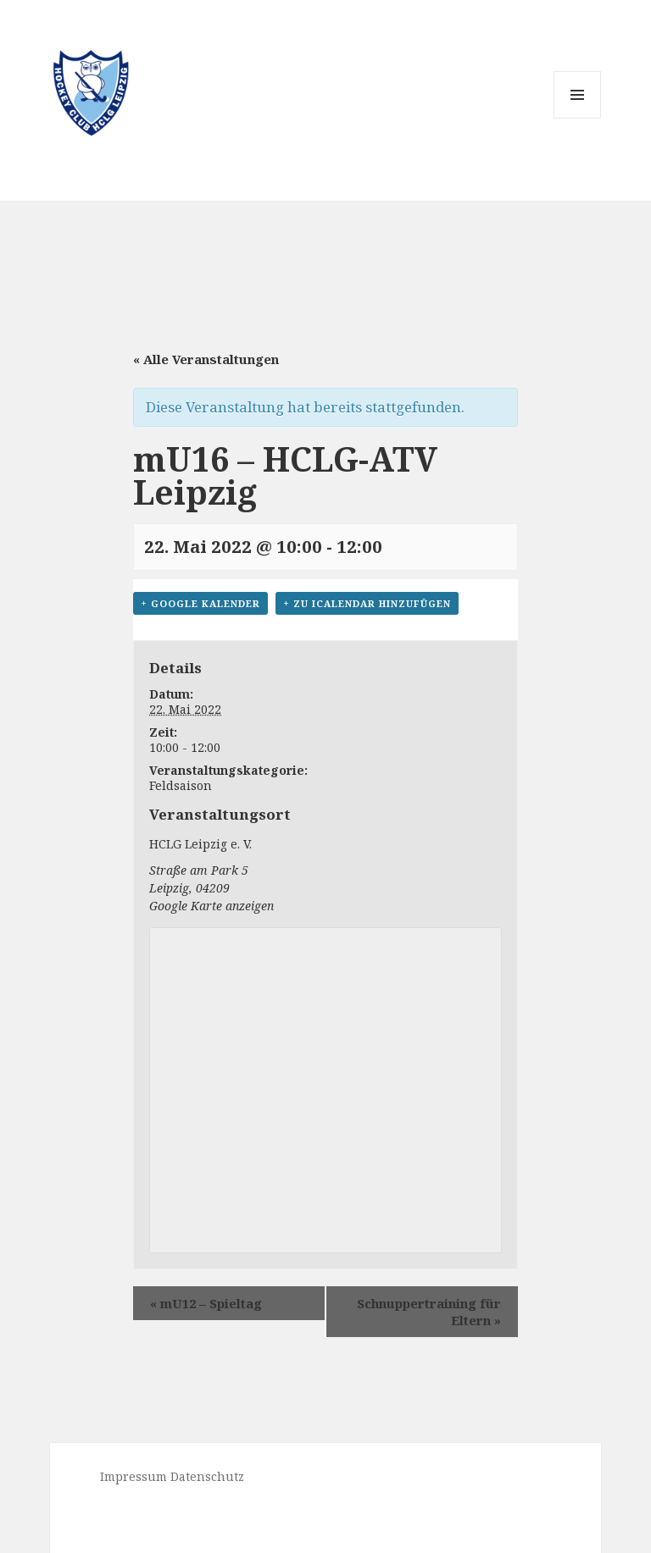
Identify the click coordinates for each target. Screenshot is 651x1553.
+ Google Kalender (200, 603)
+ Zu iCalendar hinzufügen (367, 603)
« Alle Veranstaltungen (206, 359)
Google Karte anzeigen (211, 906)
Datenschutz (207, 1476)
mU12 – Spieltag (206, 1303)
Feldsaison (180, 785)
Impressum (133, 1476)
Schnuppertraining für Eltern (429, 1312)
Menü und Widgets (577, 118)
